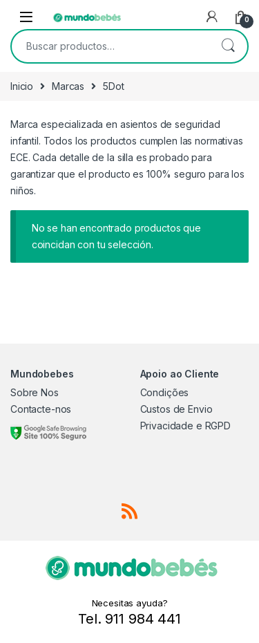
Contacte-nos (40, 409)
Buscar (228, 46)
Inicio (21, 86)
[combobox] (110, 46)
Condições (164, 392)
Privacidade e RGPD (185, 425)
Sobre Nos (34, 392)
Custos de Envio (176, 409)
